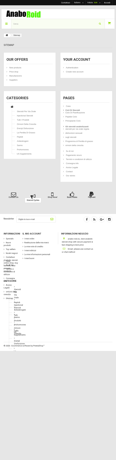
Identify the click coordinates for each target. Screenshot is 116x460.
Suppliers (13, 80)
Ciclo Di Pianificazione (75, 112)
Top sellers (10, 249)
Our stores (70, 175)
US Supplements (24, 154)
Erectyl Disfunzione (25, 128)
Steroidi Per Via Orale (26, 111)
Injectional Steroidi (25, 116)
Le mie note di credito (33, 246)
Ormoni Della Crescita (26, 124)
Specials (9, 238)
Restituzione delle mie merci (36, 242)
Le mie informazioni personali (37, 254)
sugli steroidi (70, 137)
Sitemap (9, 298)
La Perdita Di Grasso (26, 132)
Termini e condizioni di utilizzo (78, 159)
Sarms (20, 145)
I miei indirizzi (30, 250)
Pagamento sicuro (73, 155)
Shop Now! (52, 197)
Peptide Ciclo (71, 117)
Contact (69, 171)
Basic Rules (72, 197)
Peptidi (20, 137)
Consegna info (72, 163)
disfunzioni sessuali (73, 133)
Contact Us (13, 197)
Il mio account (32, 233)
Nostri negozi (11, 253)
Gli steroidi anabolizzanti (77, 126)
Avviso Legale (71, 167)
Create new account (74, 72)
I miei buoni (29, 258)
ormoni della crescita (74, 145)
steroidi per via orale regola (77, 129)
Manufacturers (15, 76)
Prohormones (23, 149)
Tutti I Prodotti (23, 120)
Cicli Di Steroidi (72, 110)
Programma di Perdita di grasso (79, 141)
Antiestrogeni (22, 141)
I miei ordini (29, 238)
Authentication (71, 67)
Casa (68, 106)
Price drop (13, 72)
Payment (91, 197)
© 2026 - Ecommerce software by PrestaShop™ (24, 455)
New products (15, 67)
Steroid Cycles (33, 200)
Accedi (107, 3)
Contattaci (65, 3)
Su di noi (69, 151)
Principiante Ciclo (73, 121)
